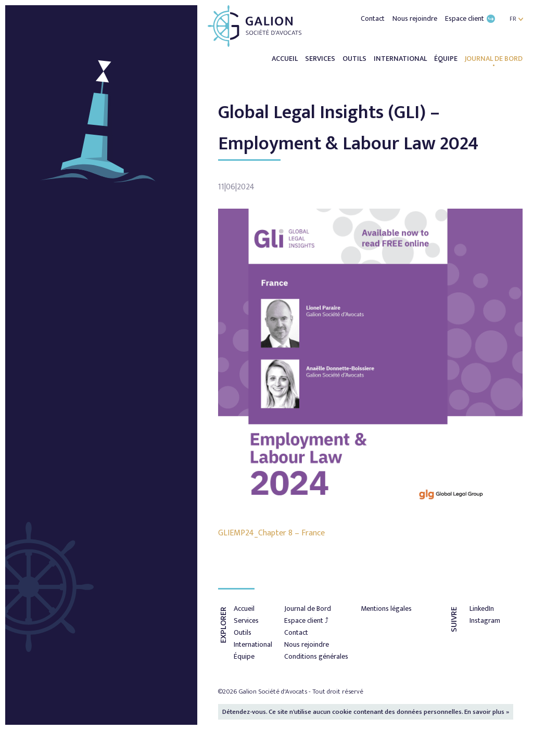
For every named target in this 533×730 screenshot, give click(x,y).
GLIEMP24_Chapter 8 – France (271, 533)
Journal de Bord (494, 59)
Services (321, 59)
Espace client (470, 18)
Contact (373, 18)
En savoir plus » (486, 712)
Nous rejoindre (415, 18)
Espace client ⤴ (306, 620)
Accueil (285, 59)
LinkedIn (481, 608)
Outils (355, 59)
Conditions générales (316, 656)
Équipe (446, 59)
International (401, 59)
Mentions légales (386, 608)
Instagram (484, 620)
